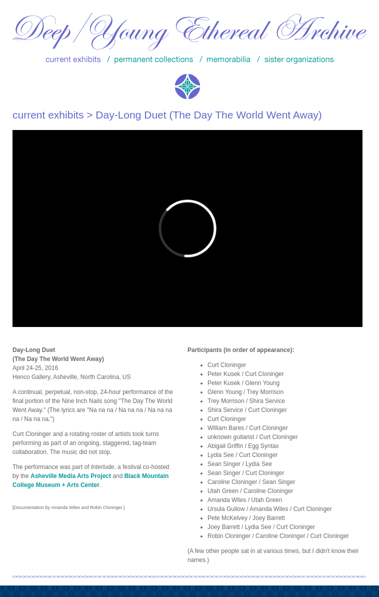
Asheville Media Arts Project (70, 476)
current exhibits (48, 114)
